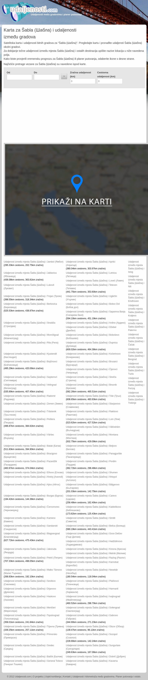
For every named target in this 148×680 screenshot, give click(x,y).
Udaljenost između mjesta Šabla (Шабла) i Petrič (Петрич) (33, 557)
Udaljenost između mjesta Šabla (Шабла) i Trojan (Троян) (33, 296)
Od (8, 72)
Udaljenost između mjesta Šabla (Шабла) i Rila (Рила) (31, 342)
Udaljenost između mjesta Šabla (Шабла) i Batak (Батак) (32, 446)
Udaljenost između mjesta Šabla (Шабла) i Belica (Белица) (95, 525)
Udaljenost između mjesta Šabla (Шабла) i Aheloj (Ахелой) (33, 477)
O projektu (38, 676)
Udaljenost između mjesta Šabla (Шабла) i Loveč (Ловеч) (95, 280)
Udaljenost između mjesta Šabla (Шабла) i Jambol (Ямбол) (34, 261)
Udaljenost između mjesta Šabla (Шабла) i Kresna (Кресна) (96, 549)
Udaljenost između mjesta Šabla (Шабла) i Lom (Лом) (93, 419)
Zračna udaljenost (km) (80, 74)
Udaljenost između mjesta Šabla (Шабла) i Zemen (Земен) (33, 403)
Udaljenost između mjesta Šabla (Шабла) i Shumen (92, 472)
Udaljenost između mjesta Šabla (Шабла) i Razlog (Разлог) (96, 557)
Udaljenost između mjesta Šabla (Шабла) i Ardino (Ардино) (96, 322)
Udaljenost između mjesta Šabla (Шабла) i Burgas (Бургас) (33, 495)
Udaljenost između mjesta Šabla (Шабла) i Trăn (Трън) (93, 396)
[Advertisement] (56, 116)
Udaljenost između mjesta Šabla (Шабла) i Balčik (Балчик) (33, 656)
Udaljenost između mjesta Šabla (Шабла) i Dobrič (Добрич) (96, 656)
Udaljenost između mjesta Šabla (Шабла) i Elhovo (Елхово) (34, 472)
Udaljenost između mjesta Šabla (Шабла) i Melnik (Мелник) (96, 553)
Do (35, 72)
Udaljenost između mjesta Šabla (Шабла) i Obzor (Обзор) (95, 626)
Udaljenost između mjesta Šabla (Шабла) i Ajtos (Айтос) (32, 484)
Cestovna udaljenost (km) (106, 74)
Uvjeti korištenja (53, 676)
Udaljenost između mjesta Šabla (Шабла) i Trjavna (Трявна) (34, 626)
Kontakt (67, 676)
